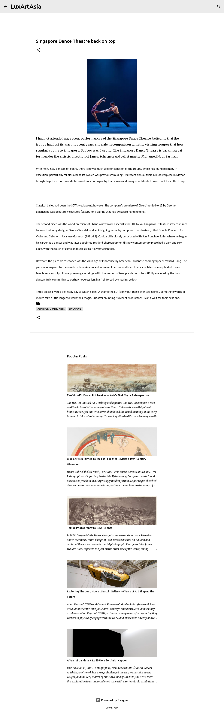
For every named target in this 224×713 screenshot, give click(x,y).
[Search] (46, 6)
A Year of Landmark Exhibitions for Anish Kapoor (97, 660)
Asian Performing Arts (51, 309)
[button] (38, 50)
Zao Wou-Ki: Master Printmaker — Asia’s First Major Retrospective (108, 395)
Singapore (75, 309)
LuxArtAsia (26, 6)
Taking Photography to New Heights (89, 527)
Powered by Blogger (112, 700)
